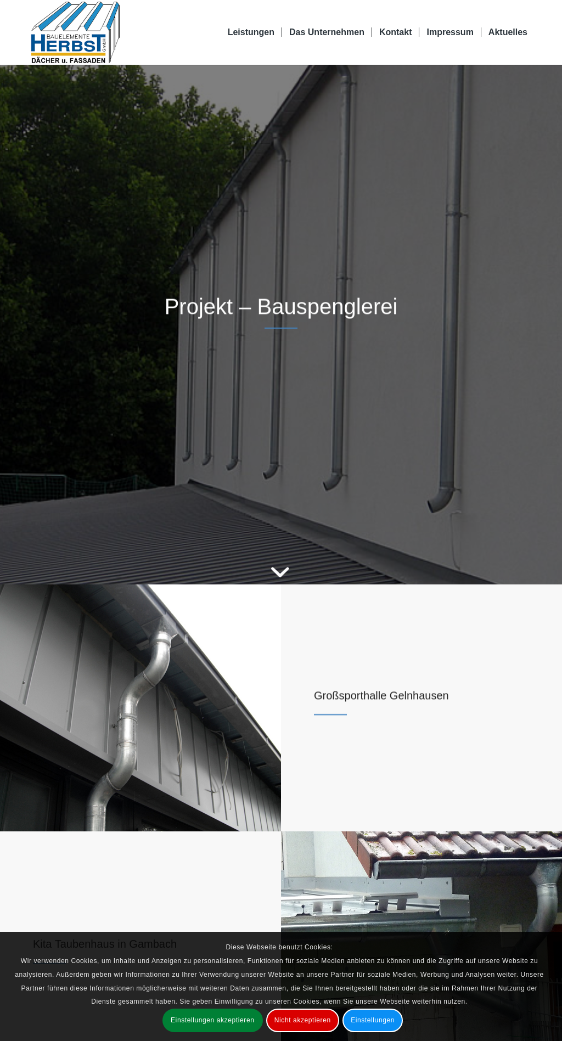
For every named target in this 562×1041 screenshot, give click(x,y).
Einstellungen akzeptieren (212, 1020)
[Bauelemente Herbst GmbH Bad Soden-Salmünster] (75, 32)
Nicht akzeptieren (302, 1020)
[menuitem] (251, 32)
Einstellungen (373, 1020)
